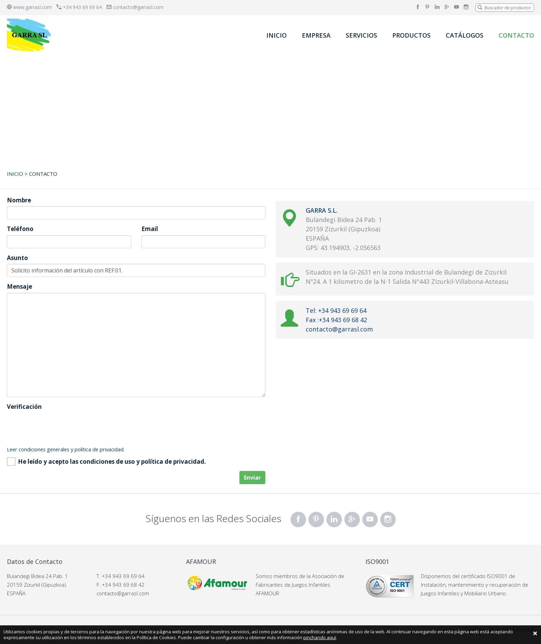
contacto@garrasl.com (135, 7)
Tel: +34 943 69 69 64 (336, 310)
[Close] (535, 633)
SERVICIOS (361, 35)
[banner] (30, 35)
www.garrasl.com (29, 7)
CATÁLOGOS (464, 35)
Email (149, 229)
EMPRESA (316, 35)
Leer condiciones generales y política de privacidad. (66, 449)
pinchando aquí (319, 637)
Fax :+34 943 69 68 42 (336, 320)
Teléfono (20, 229)
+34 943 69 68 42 (123, 584)
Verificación (24, 407)
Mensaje (19, 286)
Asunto (17, 258)
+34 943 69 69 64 (79, 7)
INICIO (276, 35)
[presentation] (59, 426)
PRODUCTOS (411, 35)
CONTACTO (516, 35)
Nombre (19, 200)
